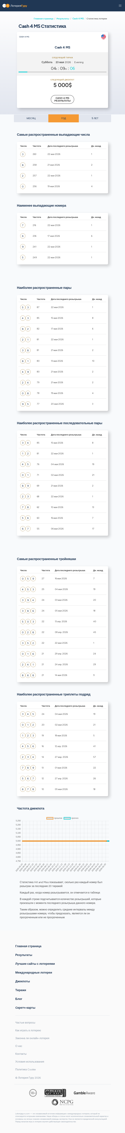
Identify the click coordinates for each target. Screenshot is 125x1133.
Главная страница (43, 18)
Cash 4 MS (78, 18)
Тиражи (20, 990)
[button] (120, 5)
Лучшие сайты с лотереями (35, 963)
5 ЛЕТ (95, 118)
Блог (18, 999)
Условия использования (29, 1061)
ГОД (63, 118)
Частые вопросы (25, 1022)
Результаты (62, 18)
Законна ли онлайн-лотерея (32, 1038)
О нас (18, 1046)
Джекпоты (22, 981)
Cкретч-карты (25, 1007)
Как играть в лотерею (28, 1030)
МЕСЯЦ (31, 118)
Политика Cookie (25, 1069)
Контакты (21, 1053)
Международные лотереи (33, 972)
